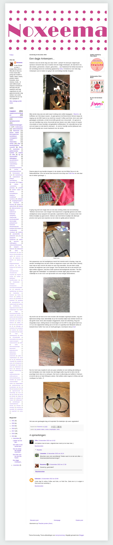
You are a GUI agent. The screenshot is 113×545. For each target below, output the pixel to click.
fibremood (16, 130)
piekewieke (12, 235)
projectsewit (12, 355)
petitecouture (13, 352)
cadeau (16, 184)
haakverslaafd (13, 304)
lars (15, 324)
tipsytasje (16, 389)
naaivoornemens (13, 342)
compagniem (13, 138)
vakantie (12, 398)
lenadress (20, 324)
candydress (13, 215)
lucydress (14, 330)
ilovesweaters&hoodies (15, 313)
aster (11, 258)
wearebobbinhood (14, 403)
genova (11, 298)
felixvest (21, 291)
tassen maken (14, 132)
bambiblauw (13, 136)
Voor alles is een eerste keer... (18, 445)
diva (22, 280)
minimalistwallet (16, 337)
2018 (13, 428)
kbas (19, 143)
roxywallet (12, 361)
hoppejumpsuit (13, 309)
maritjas (21, 331)
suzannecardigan (14, 381)
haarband (20, 304)
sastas (11, 363)
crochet (11, 276)
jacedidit (20, 187)
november (16, 465)
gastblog (18, 296)
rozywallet (18, 361)
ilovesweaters (16, 173)
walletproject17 (19, 400)
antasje (19, 204)
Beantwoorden (39, 446)
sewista (20, 153)
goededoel (12, 300)
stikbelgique (13, 158)
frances (11, 296)
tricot (19, 392)
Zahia (61, 69)
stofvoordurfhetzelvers (15, 378)
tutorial (21, 394)
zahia (58, 429)
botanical (12, 265)
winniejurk (12, 407)
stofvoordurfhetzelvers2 (16, 245)
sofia (11, 366)
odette (16, 344)
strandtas (12, 379)
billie (13, 154)
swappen (16, 247)
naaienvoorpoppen (14, 341)
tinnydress (16, 202)
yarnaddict (12, 409)
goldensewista (14, 151)
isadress (12, 317)
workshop (19, 407)
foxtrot (18, 295)
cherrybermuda (13, 272)
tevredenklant (13, 387)
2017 (13, 431)
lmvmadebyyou (14, 193)
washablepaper (16, 401)
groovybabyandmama (15, 171)
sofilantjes (20, 199)
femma (16, 169)
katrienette (12, 320)
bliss (11, 261)
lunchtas (21, 330)
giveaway (12, 187)
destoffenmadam (13, 280)
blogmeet (12, 210)
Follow (11, 55)
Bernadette (12, 182)
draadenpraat (16, 282)
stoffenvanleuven (14, 376)
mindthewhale (13, 230)
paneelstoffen (16, 234)
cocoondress (13, 186)
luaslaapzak (20, 328)
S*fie (36, 440)
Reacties (39, 450)
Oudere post (79, 520)
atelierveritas (13, 206)
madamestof (14, 331)
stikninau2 (18, 368)
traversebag (12, 392)
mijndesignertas (13, 335)
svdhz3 (11, 383)
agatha (11, 256)
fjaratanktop (16, 293)
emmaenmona (13, 285)
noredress (12, 199)
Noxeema (43, 464)
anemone (18, 256)
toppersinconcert (16, 390)
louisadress (12, 328)
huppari (21, 309)
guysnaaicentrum (16, 302)
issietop (17, 317)
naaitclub (20, 232)
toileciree (12, 248)
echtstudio (12, 283)
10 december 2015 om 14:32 (46, 440)
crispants (19, 274)
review (47, 429)
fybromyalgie (13, 221)
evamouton (16, 149)
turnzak (15, 394)
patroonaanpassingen (15, 346)
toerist (21, 389)
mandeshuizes (19, 175)
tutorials (13, 396)
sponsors (16, 241)
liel (12, 326)
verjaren (11, 400)
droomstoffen (13, 156)
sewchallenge (13, 180)
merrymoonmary (60, 535)
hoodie (19, 307)
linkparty (12, 191)
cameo (11, 269)
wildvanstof (20, 248)
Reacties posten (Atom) (45, 523)
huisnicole (12, 224)
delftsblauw (12, 278)
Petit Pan (71, 173)
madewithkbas (13, 163)
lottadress (12, 195)
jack (22, 317)
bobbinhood (13, 211)
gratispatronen (13, 223)
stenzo (11, 368)
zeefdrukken (20, 409)
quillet (19, 355)
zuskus (21, 411)
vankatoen (18, 398)
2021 (13, 420)
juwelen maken (41, 429)
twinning (12, 204)
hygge (16, 311)
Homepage (57, 520)
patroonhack (12, 348)
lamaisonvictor (15, 121)
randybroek (13, 239)
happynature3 (13, 307)
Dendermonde (13, 252)
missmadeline (13, 339)
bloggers (20, 182)
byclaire (19, 267)
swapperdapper (19, 383)
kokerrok (12, 322)
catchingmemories (14, 270)
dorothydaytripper (14, 219)
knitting (19, 320)
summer (19, 379)
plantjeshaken (13, 353)
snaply (19, 365)
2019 (13, 426)
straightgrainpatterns (17, 200)
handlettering (16, 305)
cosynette (12, 274)
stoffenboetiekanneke (15, 374)
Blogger (81, 535)
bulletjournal (12, 267)
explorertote (17, 289)
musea (19, 339)
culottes (18, 276)
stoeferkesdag (17, 370)
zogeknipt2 (14, 411)
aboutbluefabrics (14, 160)
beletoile (12, 259)
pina (19, 235)
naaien (13, 111)
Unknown (38, 478)
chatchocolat (13, 217)
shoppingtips (52, 429)
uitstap (19, 396)
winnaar (11, 405)
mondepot (12, 232)
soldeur (21, 239)
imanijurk (12, 315)
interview (19, 315)
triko (11, 394)
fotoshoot (12, 295)
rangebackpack (13, 357)
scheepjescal (18, 363)
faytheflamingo (13, 291)
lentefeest (12, 228)
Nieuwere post (34, 520)
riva (12, 359)
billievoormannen (16, 208)
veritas (11, 143)
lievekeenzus (13, 162)
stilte (11, 370)
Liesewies (43, 453)
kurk (11, 324)
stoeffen (11, 372)
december (16, 438)
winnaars (18, 405)
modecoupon (19, 127)
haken (11, 140)
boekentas (12, 213)
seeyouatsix (13, 142)
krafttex (18, 322)
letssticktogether (14, 145)
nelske (21, 342)
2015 (13, 436)
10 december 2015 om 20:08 (49, 478)
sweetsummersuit (16, 385)
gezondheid (18, 298)
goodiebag (20, 300)
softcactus (12, 165)
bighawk (19, 259)
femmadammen (14, 134)
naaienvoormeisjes (16, 117)
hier (74, 327)
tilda (11, 389)
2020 (13, 423)
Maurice (76, 114)
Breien (21, 147)
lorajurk (19, 228)
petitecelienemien (14, 350)
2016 (13, 433)
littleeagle (18, 326)
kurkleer (12, 153)
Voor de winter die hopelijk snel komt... (17, 450)
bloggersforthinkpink (14, 263)
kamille (19, 318)
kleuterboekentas (14, 226)
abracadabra (18, 254)
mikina (21, 335)
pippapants (12, 237)
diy (35, 429)
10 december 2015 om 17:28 (57, 464)
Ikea (20, 252)
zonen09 (12, 147)
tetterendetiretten (18, 129)
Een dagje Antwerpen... (17, 461)
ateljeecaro (18, 258)
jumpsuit (13, 318)
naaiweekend (16, 176)
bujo (19, 265)
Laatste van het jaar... (17, 441)
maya (16, 333)
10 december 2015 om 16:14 (55, 453)
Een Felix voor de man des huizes (17, 456)
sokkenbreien (18, 366)
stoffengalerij (13, 243)
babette (21, 206)
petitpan (12, 178)
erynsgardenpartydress (16, 167)
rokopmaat (18, 359)
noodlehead (13, 197)
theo (20, 387)
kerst (11, 175)
